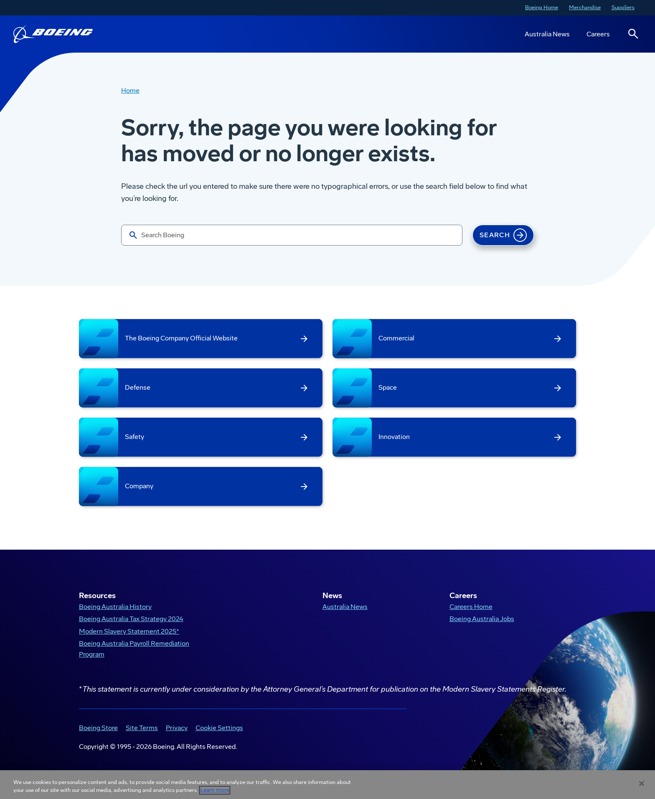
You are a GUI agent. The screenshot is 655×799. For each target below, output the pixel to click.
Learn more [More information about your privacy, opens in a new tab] (214, 790)
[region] (327, 784)
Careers (598, 34)
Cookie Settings (219, 728)
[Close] (641, 783)
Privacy (177, 728)
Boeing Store (98, 728)
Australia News (547, 34)
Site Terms (142, 728)
